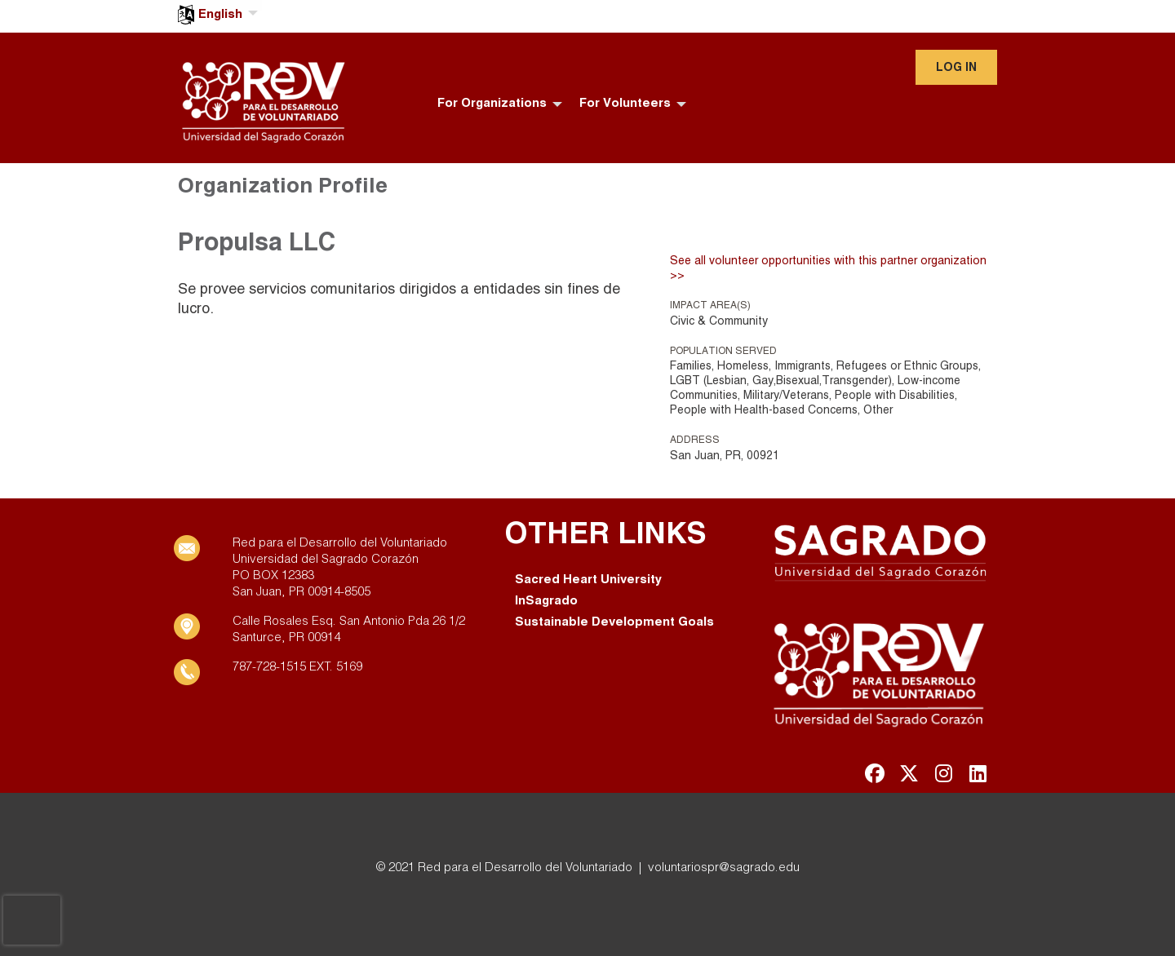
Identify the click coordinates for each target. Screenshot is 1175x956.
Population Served (723, 351)
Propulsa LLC (256, 243)
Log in (956, 68)
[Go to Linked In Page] (975, 773)
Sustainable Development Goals (614, 622)
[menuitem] (216, 5)
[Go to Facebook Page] (872, 773)
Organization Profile (283, 187)
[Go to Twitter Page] (906, 773)
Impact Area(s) (710, 305)
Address (695, 440)
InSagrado (546, 601)
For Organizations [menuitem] (492, 103)
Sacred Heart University (588, 580)
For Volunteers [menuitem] (625, 103)
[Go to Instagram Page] (941, 773)
